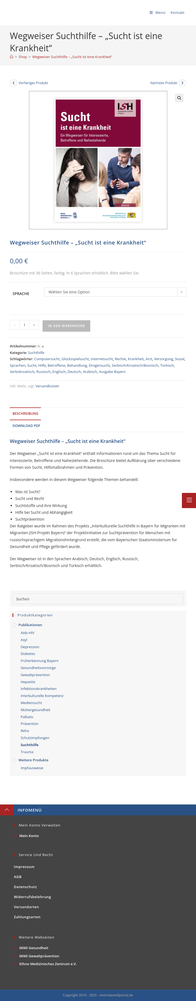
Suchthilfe (36, 352)
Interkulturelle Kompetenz (42, 695)
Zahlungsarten (27, 916)
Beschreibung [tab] (25, 413)
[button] (179, 98)
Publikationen (30, 624)
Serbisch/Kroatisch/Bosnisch (135, 365)
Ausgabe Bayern (112, 371)
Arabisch (90, 371)
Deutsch (74, 371)
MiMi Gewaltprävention (39, 956)
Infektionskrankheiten (39, 688)
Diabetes (28, 653)
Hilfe (42, 365)
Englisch (59, 371)
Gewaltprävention (35, 674)
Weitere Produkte (33, 760)
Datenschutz (25, 886)
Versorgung (163, 358)
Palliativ (27, 716)
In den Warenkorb (66, 326)
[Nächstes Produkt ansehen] (182, 83)
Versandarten (26, 906)
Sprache (20, 293)
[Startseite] (11, 56)
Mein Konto (29, 835)
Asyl (24, 639)
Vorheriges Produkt (33, 83)
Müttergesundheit (35, 709)
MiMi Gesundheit (33, 947)
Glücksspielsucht (75, 358)
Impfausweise (32, 767)
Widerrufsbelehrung (32, 896)
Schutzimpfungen (35, 737)
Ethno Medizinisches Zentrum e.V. (48, 963)
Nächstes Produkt (163, 83)
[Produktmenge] (24, 325)
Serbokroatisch (22, 371)
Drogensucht (99, 365)
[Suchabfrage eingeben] (98, 598)
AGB (17, 876)
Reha (25, 730)
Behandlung (77, 365)
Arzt (149, 358)
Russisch (43, 371)
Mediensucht (31, 702)
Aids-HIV (27, 632)
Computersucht (47, 358)
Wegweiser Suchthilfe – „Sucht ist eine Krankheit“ (72, 56)
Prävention (29, 723)
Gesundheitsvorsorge (38, 667)
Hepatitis (28, 681)
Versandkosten (47, 386)
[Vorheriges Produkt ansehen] (13, 83)
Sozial (179, 358)
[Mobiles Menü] (156, 12)
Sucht (31, 365)
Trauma (27, 751)
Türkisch (167, 365)
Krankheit (136, 358)
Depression (30, 646)
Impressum (24, 866)
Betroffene (56, 365)
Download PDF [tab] (26, 425)
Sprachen (17, 365)
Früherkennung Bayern (40, 660)
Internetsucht (102, 358)
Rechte (120, 358)
